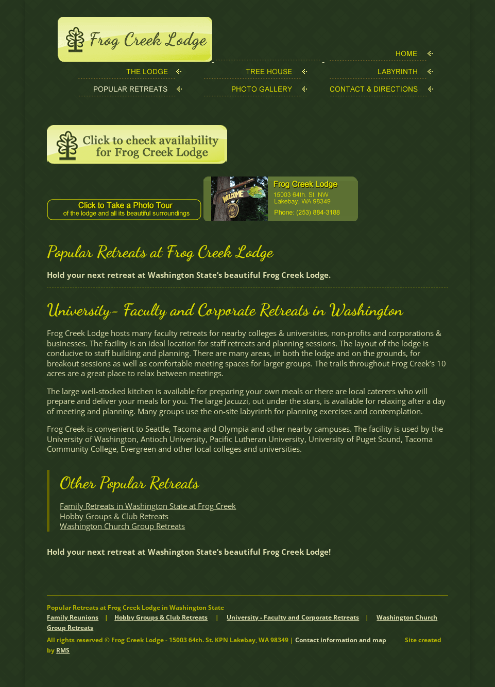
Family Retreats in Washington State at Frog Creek (148, 506)
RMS (63, 650)
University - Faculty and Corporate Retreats (293, 617)
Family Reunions (72, 617)
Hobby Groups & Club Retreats (114, 516)
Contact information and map (340, 640)
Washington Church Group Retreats (122, 526)
